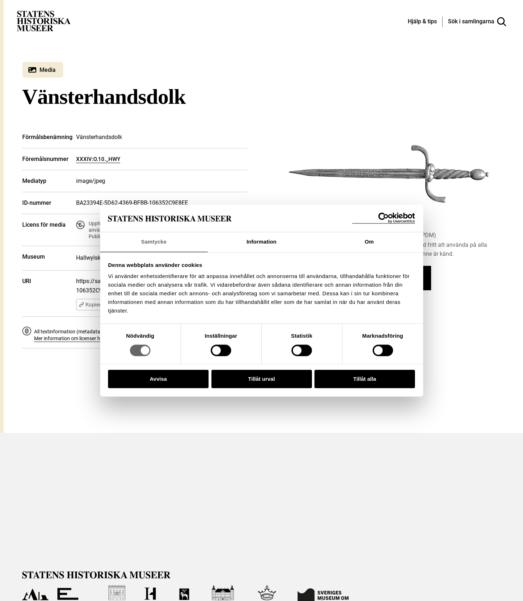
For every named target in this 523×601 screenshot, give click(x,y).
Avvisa (158, 379)
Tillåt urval (261, 379)
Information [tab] (262, 242)
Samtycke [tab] (154, 242)
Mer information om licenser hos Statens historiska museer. (99, 338)
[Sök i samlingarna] (477, 22)
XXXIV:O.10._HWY (98, 159)
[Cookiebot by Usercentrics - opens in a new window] (383, 217)
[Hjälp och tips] (422, 22)
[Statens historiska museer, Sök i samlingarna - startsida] (44, 21)
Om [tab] (369, 242)
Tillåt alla (364, 379)
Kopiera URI (96, 304)
